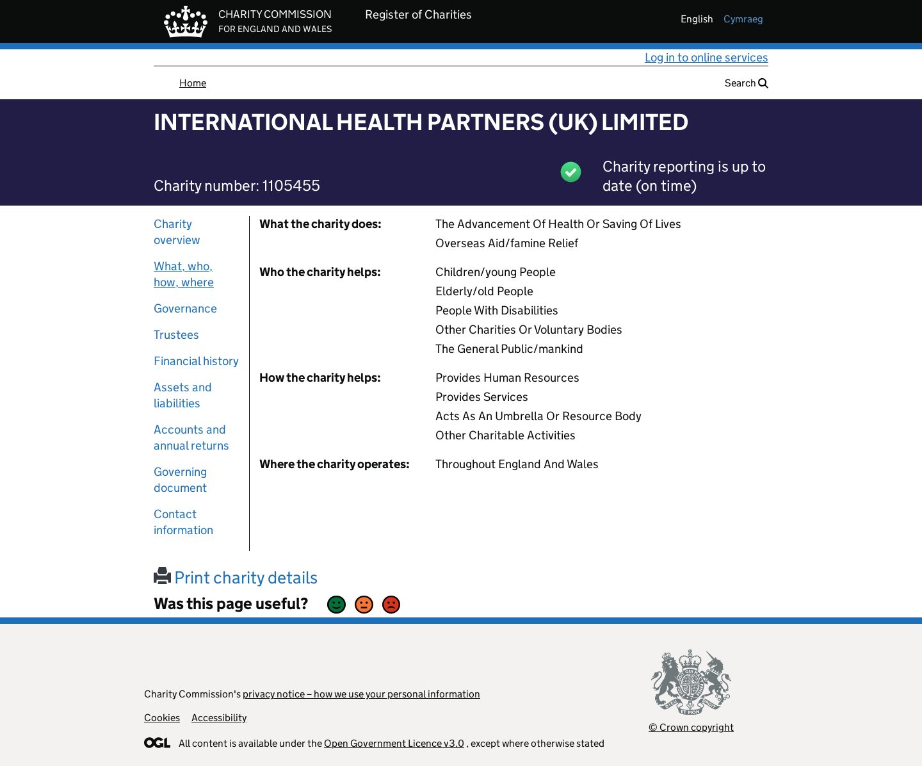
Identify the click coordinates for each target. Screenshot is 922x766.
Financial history (196, 361)
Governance (185, 308)
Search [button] (746, 83)
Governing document (180, 479)
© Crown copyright (691, 727)
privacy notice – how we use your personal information (361, 694)
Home (192, 83)
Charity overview (177, 231)
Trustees (176, 334)
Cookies (162, 718)
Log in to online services (706, 57)
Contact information (183, 522)
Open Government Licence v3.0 (394, 743)
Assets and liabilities (183, 395)
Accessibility (219, 718)
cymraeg (743, 19)
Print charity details (236, 577)
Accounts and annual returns (191, 437)
